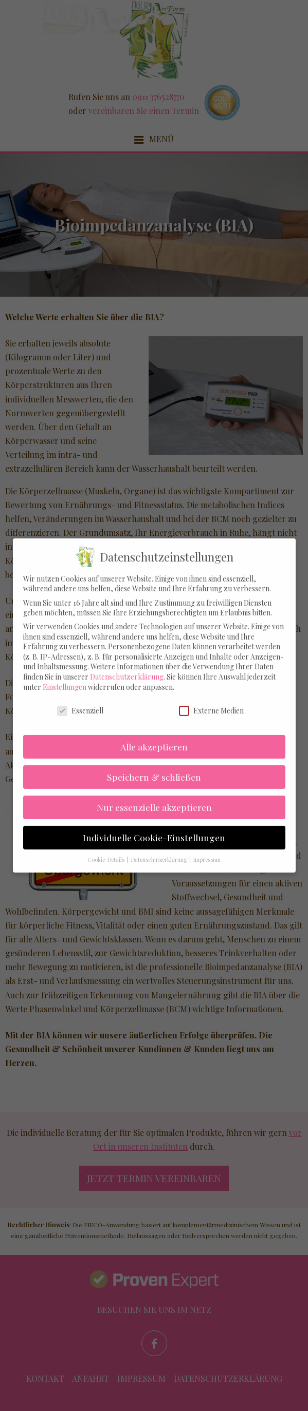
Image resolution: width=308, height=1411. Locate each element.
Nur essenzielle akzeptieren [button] (154, 796)
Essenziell (80, 699)
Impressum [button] (207, 848)
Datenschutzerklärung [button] (159, 848)
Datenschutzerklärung (127, 665)
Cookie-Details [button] (106, 848)
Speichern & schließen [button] (154, 765)
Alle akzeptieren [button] (154, 735)
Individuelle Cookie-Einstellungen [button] (154, 826)
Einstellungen (64, 676)
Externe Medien (211, 699)
